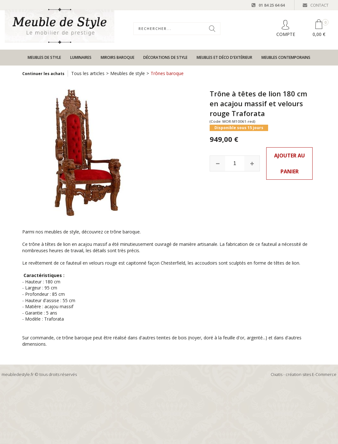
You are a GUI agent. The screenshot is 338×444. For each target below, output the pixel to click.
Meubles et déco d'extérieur (224, 57)
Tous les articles (88, 73)
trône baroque (125, 232)
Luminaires (80, 57)
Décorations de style (165, 57)
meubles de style (61, 232)
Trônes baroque (167, 73)
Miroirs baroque (117, 57)
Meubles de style (44, 57)
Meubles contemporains (285, 57)
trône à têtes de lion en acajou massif (68, 244)
